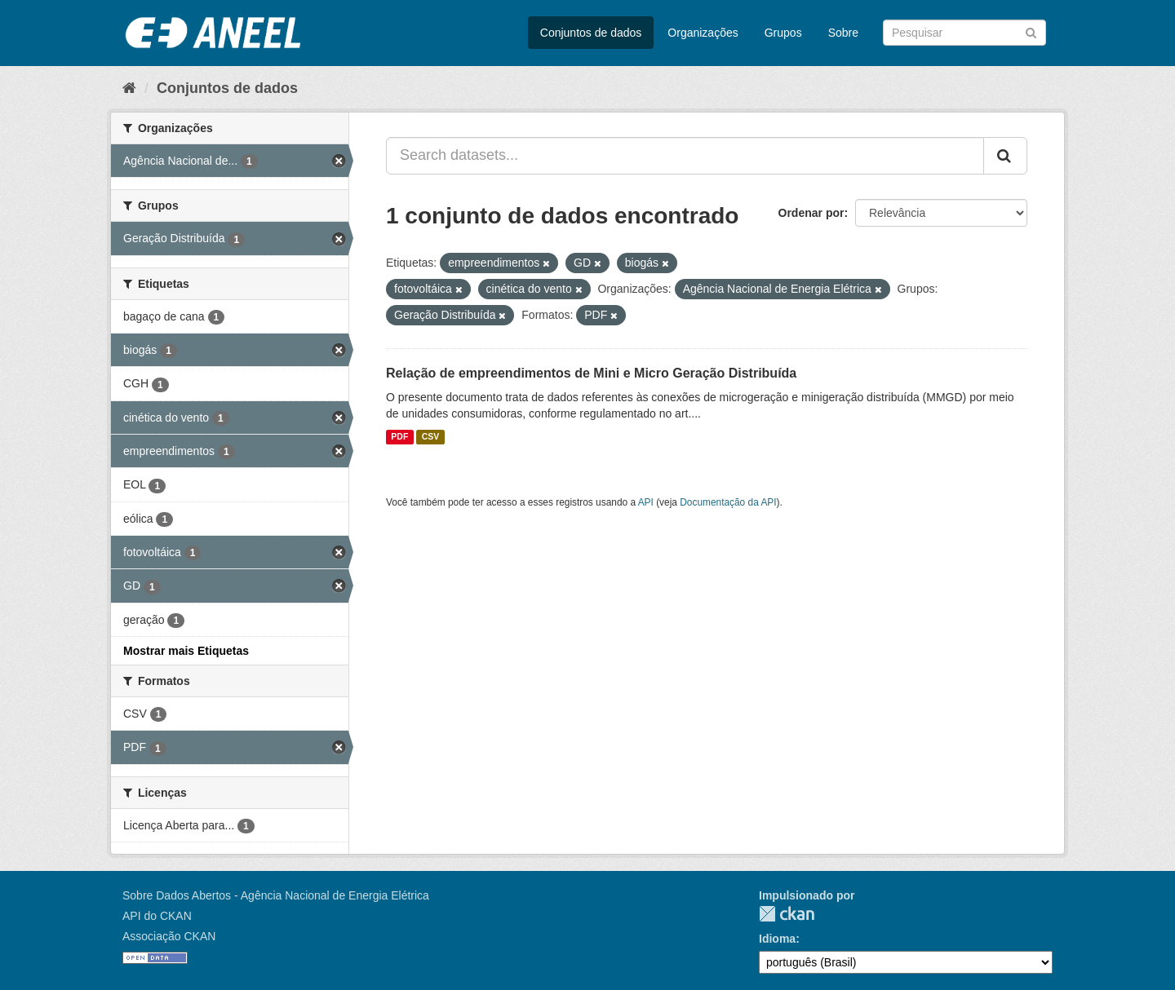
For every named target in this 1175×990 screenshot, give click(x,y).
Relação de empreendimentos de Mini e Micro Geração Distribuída (591, 373)
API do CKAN (157, 915)
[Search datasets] (964, 33)
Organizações (702, 32)
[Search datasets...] (685, 156)
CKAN (786, 913)
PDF (399, 437)
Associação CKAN (168, 936)
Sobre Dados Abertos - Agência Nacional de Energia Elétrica (275, 895)
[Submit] (1031, 31)
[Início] (129, 88)
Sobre (843, 32)
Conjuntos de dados (591, 32)
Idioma (777, 938)
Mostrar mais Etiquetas (186, 650)
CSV (431, 437)
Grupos (783, 32)
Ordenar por (811, 212)
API (646, 502)
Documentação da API (728, 502)
